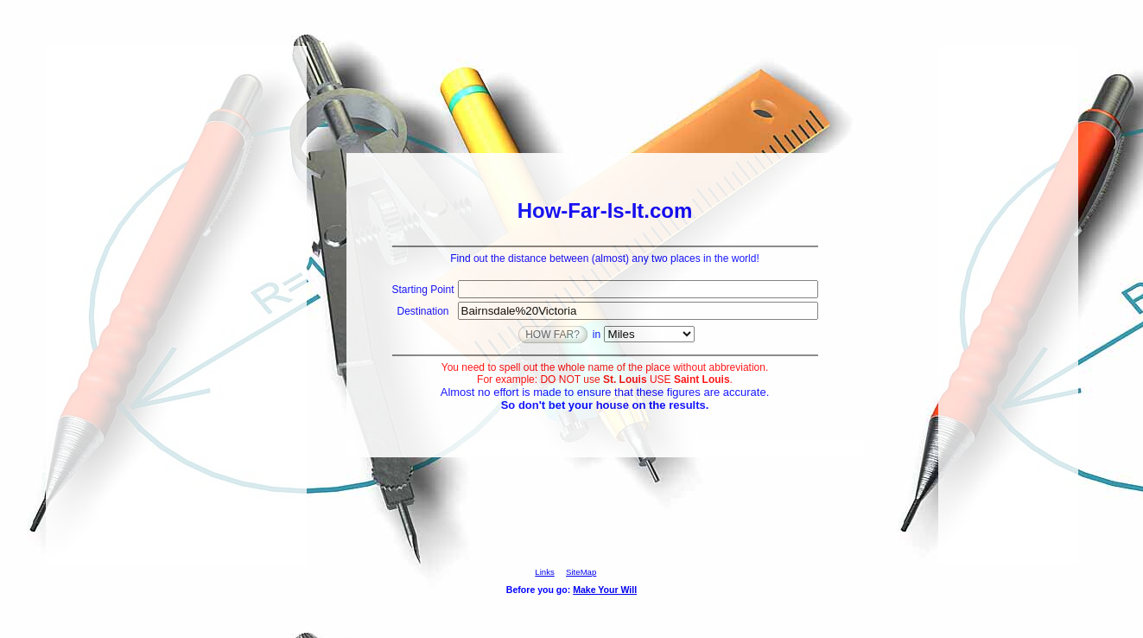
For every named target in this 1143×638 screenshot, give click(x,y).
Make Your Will (605, 589)
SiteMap (581, 572)
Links (544, 572)
